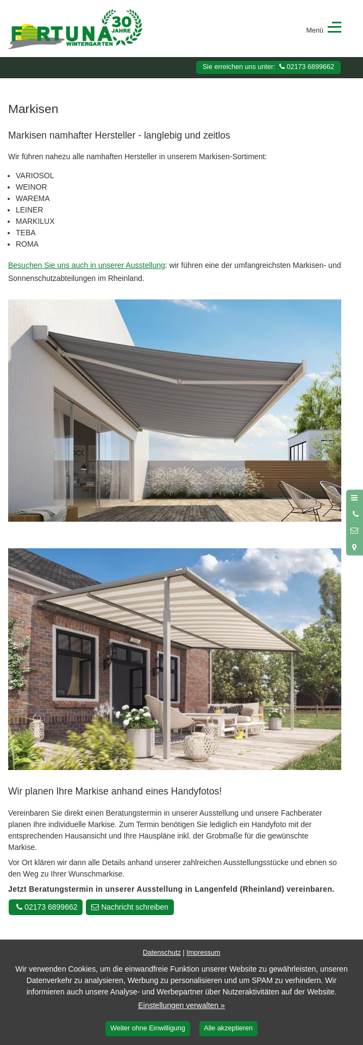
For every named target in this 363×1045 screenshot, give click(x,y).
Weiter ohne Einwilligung (147, 1028)
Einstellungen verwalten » (181, 1005)
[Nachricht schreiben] (354, 531)
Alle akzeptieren (228, 1028)
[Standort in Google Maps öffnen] (354, 547)
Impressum (203, 952)
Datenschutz (162, 952)
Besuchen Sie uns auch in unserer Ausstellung (86, 265)
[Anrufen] (354, 514)
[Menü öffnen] (354, 498)
